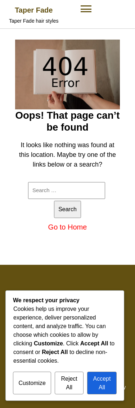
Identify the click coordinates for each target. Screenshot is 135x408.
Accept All (102, 383)
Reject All (69, 383)
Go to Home (67, 227)
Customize (32, 383)
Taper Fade (34, 10)
